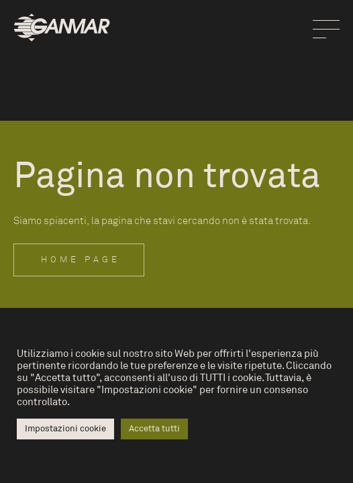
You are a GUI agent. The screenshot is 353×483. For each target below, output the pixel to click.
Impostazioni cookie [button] (65, 428)
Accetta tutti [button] (154, 428)
